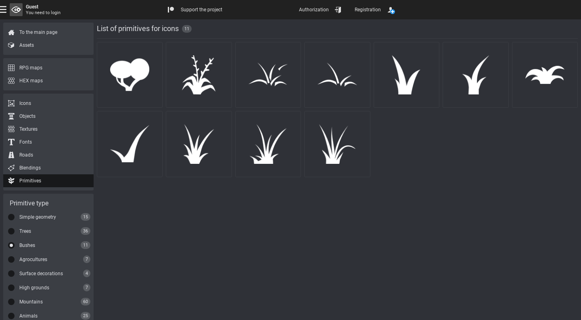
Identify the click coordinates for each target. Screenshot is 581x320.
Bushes (27, 245)
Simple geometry (37, 217)
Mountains (31, 301)
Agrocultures (33, 259)
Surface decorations (41, 273)
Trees (25, 231)
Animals (28, 316)
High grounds (34, 287)
